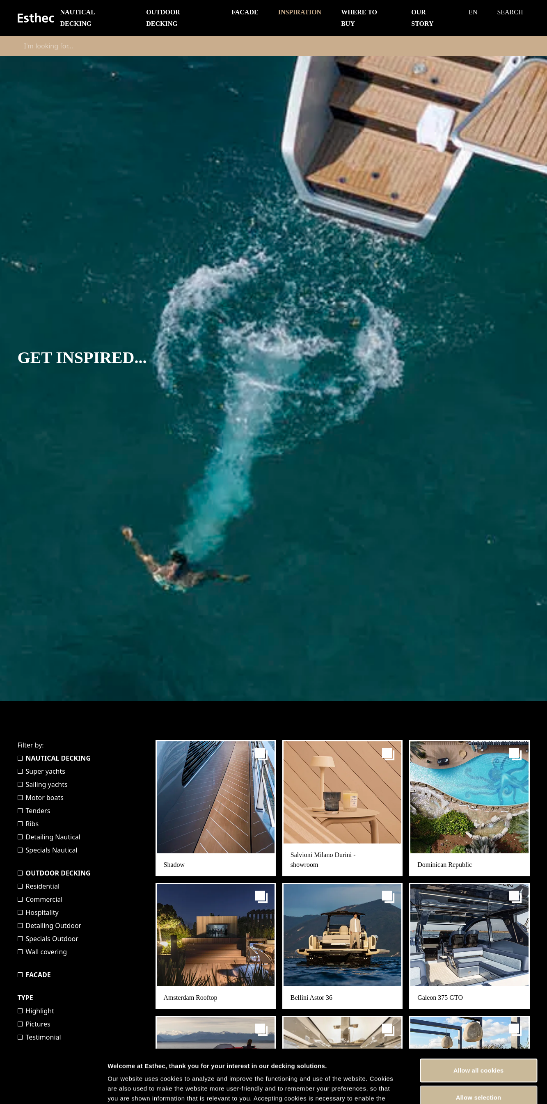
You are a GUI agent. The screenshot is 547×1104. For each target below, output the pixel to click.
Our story (422, 18)
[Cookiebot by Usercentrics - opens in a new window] (53, 1088)
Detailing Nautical (49, 836)
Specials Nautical (48, 850)
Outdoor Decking (163, 18)
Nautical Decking (77, 18)
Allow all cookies (478, 1016)
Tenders (34, 810)
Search (510, 12)
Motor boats (41, 797)
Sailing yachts (43, 784)
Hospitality (38, 912)
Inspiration (300, 12)
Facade (244, 12)
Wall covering (42, 951)
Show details (431, 1087)
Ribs (28, 823)
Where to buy (359, 18)
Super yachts (41, 771)
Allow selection (478, 1043)
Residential (39, 886)
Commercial (40, 899)
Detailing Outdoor (50, 925)
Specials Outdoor (48, 938)
